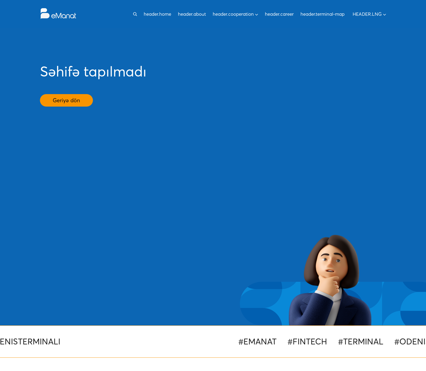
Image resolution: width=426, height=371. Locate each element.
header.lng (369, 14)
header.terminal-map (322, 14)
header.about (192, 14)
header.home (157, 14)
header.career (279, 14)
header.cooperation (235, 14)
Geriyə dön (66, 100)
